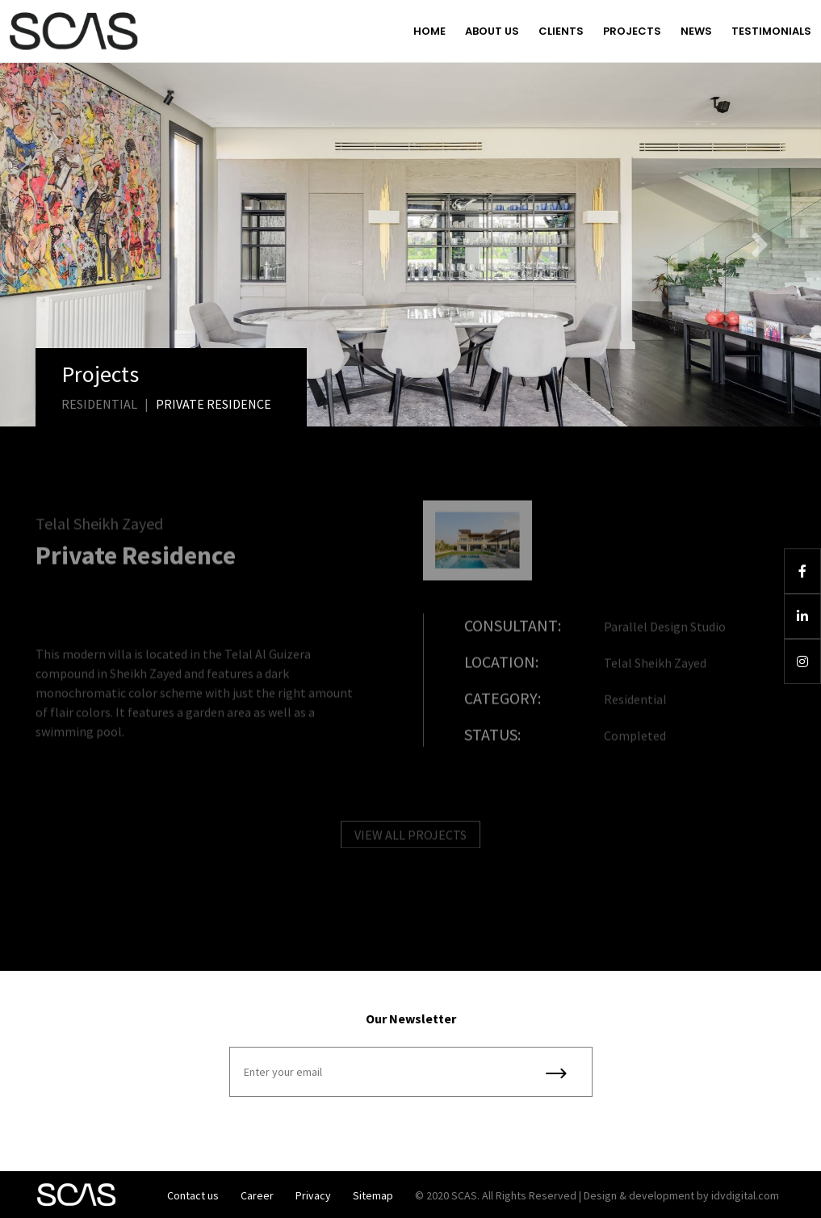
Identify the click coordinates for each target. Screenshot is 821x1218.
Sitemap (373, 1195)
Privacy (313, 1195)
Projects (632, 31)
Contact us (193, 1195)
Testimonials (771, 31)
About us (492, 31)
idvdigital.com (745, 1195)
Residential (99, 404)
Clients (561, 31)
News (696, 31)
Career (257, 1195)
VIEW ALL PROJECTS (410, 840)
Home (429, 31)
